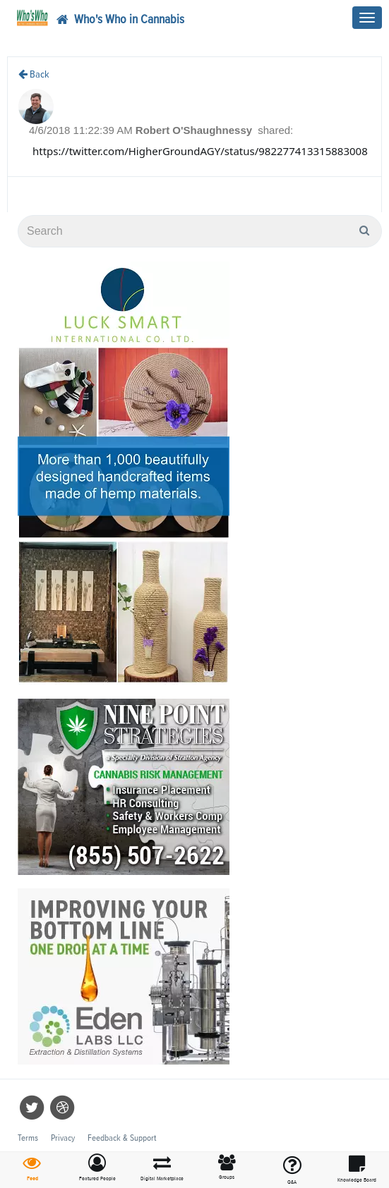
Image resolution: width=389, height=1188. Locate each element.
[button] (97, 1168)
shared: (275, 130)
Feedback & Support (122, 1138)
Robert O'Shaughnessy (195, 130)
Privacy (63, 1138)
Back (33, 74)
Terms (28, 1138)
